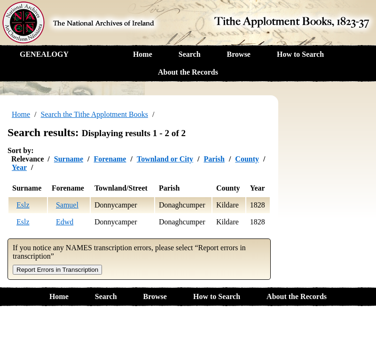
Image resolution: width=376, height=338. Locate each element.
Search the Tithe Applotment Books (94, 114)
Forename (110, 159)
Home (142, 54)
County (247, 159)
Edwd (64, 222)
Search (190, 54)
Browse (239, 54)
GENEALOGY (44, 54)
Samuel (67, 205)
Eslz (23, 205)
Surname (68, 159)
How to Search (300, 54)
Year (19, 167)
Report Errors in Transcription (57, 269)
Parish (214, 159)
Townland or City (165, 159)
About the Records (188, 72)
